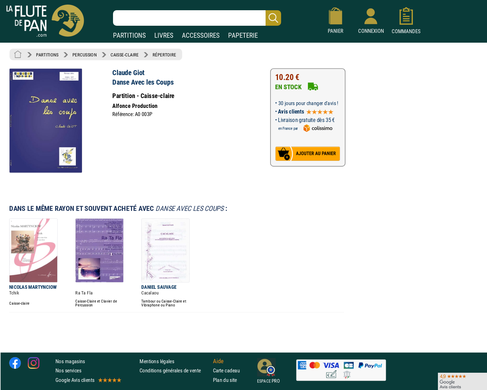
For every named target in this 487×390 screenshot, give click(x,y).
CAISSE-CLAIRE (125, 54)
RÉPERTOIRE (164, 54)
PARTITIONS (129, 35)
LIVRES (163, 35)
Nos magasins (70, 361)
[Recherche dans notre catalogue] (197, 18)
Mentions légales (156, 361)
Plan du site (225, 380)
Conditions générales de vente (174, 370)
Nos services (68, 370)
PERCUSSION (84, 54)
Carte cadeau (226, 370)
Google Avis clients (87, 380)
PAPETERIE (243, 35)
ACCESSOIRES (201, 35)
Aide (218, 361)
